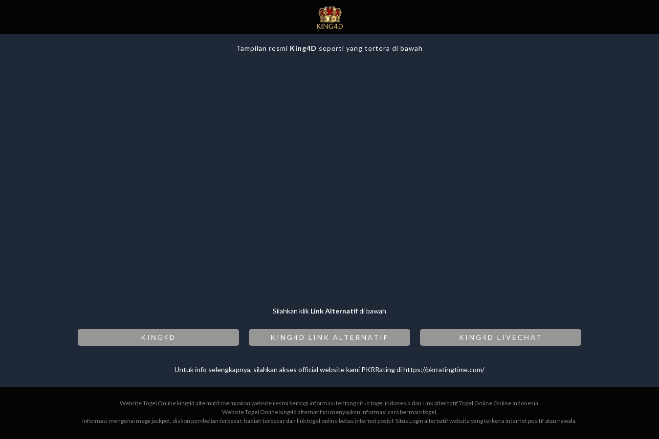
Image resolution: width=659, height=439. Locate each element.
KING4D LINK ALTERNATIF (329, 337)
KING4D (158, 337)
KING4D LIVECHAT (501, 337)
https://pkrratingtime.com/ (443, 369)
